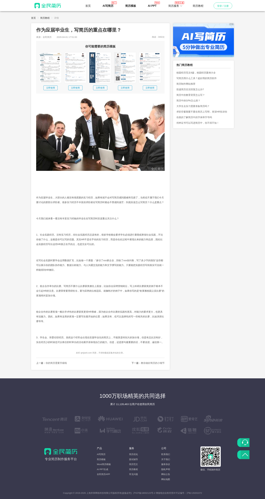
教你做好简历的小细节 (153, 363)
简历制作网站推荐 (185, 83)
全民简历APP (103, 474)
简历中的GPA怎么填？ (188, 100)
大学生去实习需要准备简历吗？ (193, 106)
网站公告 (165, 474)
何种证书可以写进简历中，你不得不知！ (197, 122)
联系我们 (165, 454)
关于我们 (165, 459)
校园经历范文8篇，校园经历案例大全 (196, 72)
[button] (175, 6)
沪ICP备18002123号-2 (144, 493)
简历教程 (198, 5)
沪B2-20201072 (194, 493)
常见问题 (133, 474)
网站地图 (165, 479)
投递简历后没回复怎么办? (190, 89)
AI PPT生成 (102, 469)
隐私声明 (165, 469)
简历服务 (175, 5)
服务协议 (165, 464)
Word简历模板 (104, 464)
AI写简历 (101, 454)
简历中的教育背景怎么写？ (190, 95)
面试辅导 (133, 459)
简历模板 (101, 459)
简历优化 (133, 454)
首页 (88, 5)
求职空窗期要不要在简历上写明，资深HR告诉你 (201, 111)
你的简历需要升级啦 (56, 363)
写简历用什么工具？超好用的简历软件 (196, 78)
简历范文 (133, 464)
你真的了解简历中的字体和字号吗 (194, 117)
